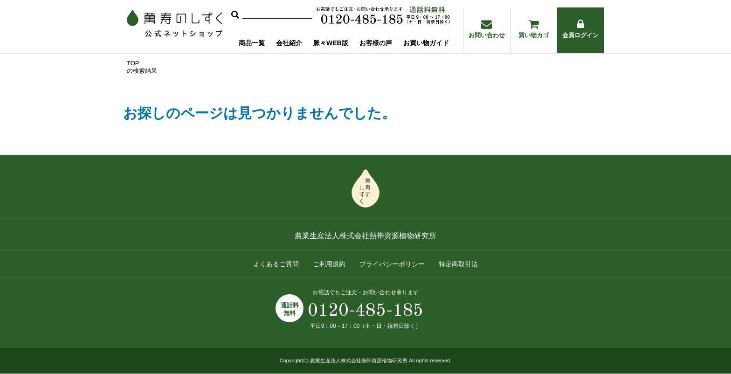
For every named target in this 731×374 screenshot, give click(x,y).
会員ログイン (580, 29)
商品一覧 (252, 43)
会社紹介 (289, 43)
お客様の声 (375, 43)
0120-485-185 (365, 311)
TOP (133, 63)
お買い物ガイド (426, 43)
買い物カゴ (533, 29)
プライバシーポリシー (392, 264)
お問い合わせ (486, 29)
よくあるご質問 (276, 264)
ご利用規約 (329, 264)
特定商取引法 (458, 264)
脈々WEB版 (330, 43)
